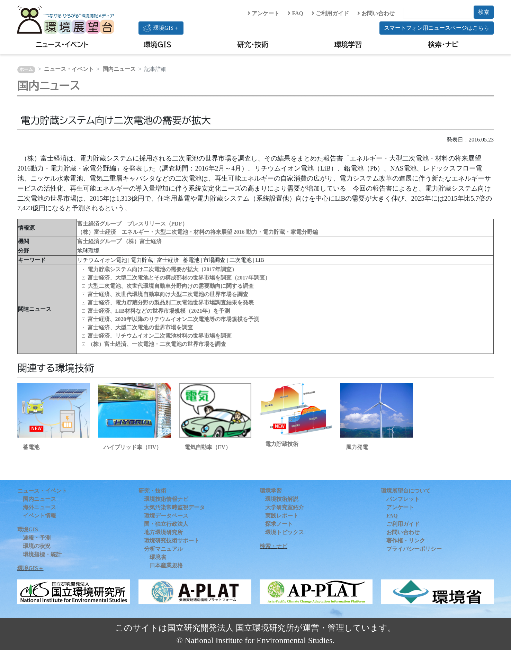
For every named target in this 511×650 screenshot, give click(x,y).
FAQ (295, 13)
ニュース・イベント (62, 44)
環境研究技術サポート (171, 540)
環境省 (158, 557)
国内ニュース (119, 69)
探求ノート (279, 524)
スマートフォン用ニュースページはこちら (436, 28)
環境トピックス (284, 532)
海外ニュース (39, 507)
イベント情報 (39, 516)
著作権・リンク (405, 540)
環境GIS (158, 44)
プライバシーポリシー (414, 549)
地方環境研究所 (163, 532)
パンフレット (403, 499)
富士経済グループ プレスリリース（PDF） (132, 224)
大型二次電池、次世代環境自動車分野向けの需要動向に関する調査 (171, 286)
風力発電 (357, 447)
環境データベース (166, 516)
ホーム (26, 69)
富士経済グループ (100, 241)
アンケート (263, 13)
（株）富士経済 (142, 241)
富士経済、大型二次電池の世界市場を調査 (140, 327)
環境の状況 (37, 546)
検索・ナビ (443, 44)
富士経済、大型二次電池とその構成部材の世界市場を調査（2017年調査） (179, 278)
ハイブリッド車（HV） (133, 447)
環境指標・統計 (42, 554)
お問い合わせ (376, 13)
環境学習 (348, 44)
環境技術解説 (281, 499)
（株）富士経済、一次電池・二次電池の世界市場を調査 (157, 344)
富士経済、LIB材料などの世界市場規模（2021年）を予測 (159, 311)
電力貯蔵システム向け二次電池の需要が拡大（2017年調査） (162, 269)
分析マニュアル (163, 549)
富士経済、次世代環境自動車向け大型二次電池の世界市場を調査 (168, 294)
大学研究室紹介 (284, 507)
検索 (483, 12)
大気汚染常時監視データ (174, 507)
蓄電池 (31, 447)
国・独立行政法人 (166, 524)
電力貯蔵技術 (281, 444)
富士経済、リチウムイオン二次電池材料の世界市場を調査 (160, 336)
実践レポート (281, 516)
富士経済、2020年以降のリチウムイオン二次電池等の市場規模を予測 (173, 319)
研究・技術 (252, 44)
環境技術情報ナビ (166, 499)
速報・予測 (37, 538)
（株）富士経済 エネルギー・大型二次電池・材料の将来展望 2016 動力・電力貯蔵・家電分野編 (197, 232)
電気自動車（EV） (208, 447)
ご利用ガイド (330, 13)
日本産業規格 (166, 565)
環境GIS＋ (161, 28)
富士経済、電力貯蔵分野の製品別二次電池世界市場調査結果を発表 (171, 302)
